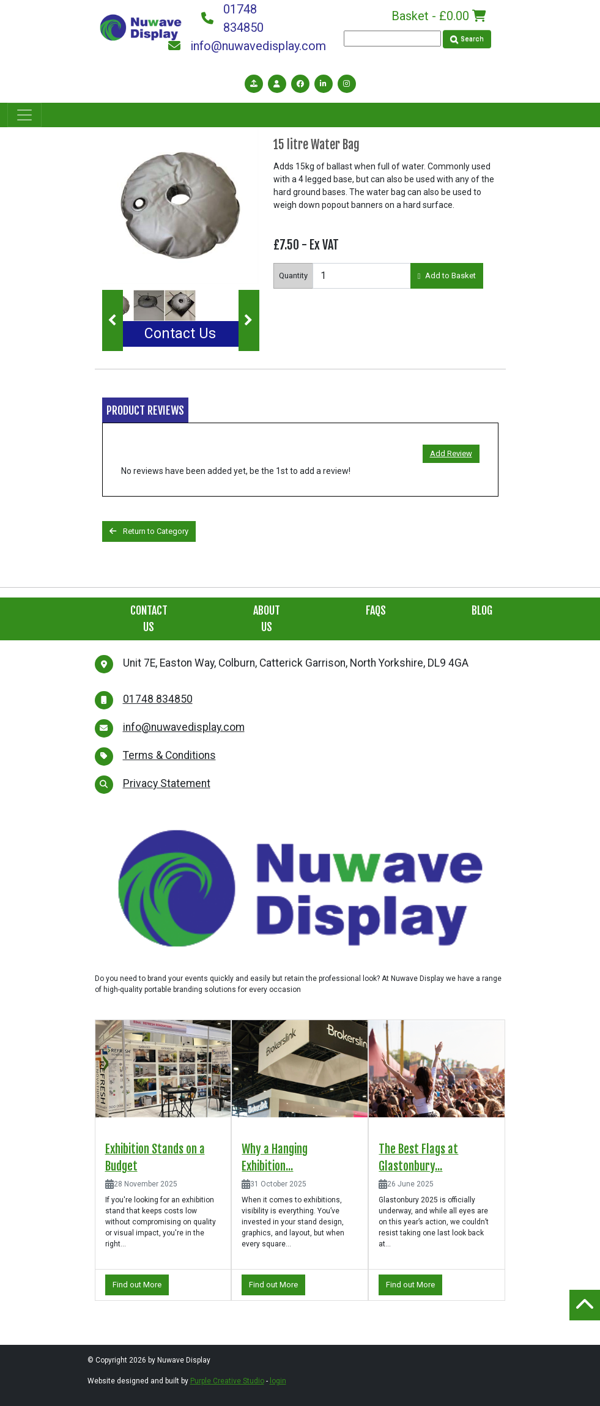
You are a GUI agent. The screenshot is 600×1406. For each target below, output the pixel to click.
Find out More (137, 1284)
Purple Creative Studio (227, 1381)
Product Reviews (145, 410)
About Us (266, 619)
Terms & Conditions (169, 755)
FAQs (376, 610)
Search (467, 39)
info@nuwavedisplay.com (247, 46)
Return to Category (148, 531)
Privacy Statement (166, 783)
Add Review (451, 453)
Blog (482, 610)
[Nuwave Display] (141, 26)
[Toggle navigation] (24, 115)
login (278, 1381)
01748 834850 (232, 18)
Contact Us (180, 333)
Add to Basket (447, 275)
